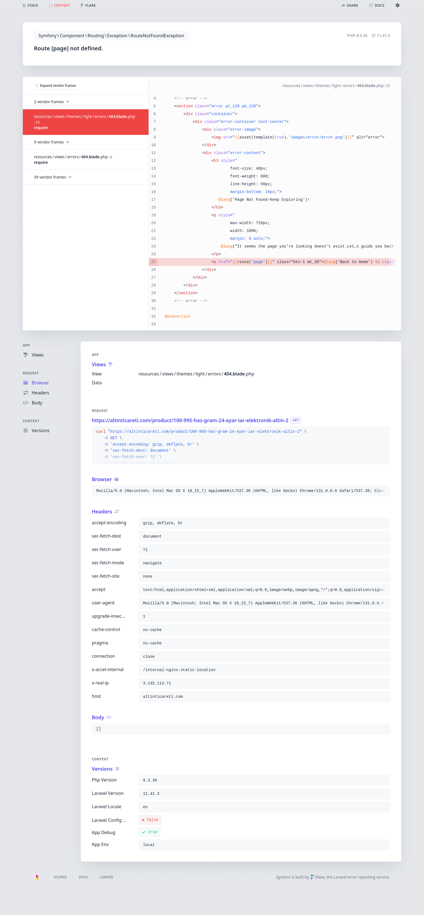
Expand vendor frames (56, 85)
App (26, 345)
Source (60, 877)
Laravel (107, 877)
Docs (83, 877)
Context (31, 421)
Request (31, 373)
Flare (317, 877)
